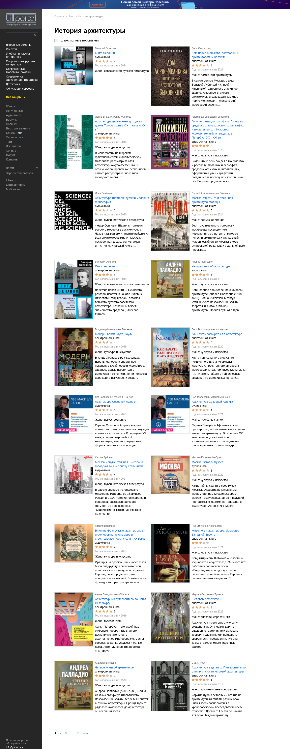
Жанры (11, 106)
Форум (10, 155)
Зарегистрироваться (19, 173)
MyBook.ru (13, 189)
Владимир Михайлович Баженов (113, 329)
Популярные (14, 110)
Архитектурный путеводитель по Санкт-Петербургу (121, 601)
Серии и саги (14, 137)
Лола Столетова (201, 48)
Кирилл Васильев (105, 526)
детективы (13, 84)
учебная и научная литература (18, 55)
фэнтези (11, 49)
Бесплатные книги (18, 128)
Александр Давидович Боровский (211, 116)
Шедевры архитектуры (207, 599)
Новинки (11, 124)
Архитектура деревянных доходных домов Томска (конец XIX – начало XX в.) (120, 125)
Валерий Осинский (106, 48)
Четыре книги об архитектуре (211, 266)
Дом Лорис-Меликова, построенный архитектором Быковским (215, 55)
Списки (11, 132)
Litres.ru (11, 180)
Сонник (11, 150)
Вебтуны (11, 119)
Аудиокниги (13, 115)
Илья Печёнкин (104, 193)
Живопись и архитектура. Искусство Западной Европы (215, 532)
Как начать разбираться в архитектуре (217, 334)
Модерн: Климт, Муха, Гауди (114, 334)
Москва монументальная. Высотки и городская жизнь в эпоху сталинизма (119, 464)
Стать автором (15, 184)
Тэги (9, 141)
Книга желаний (105, 53)
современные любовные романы (18, 70)
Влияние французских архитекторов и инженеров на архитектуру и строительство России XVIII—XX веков (120, 534)
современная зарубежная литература (22, 78)
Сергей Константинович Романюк (211, 193)
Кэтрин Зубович (104, 457)
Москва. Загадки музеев (207, 462)
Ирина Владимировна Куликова (113, 116)
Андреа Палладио (202, 261)
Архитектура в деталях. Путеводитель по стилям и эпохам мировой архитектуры (219, 669)
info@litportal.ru (15, 747)
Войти (10, 168)
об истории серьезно (20, 88)
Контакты (12, 159)
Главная (59, 16)
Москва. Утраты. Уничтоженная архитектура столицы (212, 200)
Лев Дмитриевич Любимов (207, 526)
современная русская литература (20, 63)
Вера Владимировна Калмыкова (210, 329)
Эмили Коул (198, 662)
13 (78, 733)
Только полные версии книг (79, 40)
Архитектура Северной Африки (115, 401)
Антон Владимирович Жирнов (112, 594)
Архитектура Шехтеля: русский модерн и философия (122, 200)
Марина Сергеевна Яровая (207, 594)
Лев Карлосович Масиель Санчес (114, 397)
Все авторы (13, 146)
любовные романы (18, 44)
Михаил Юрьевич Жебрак (206, 457)
